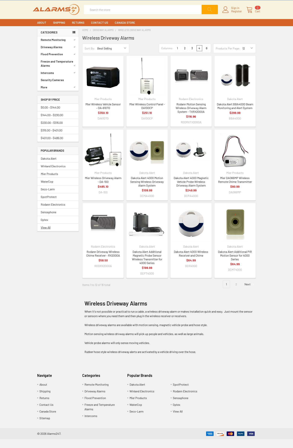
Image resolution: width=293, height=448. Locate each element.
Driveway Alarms (59, 56)
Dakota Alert (48, 167)
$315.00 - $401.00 (51, 139)
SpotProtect (49, 205)
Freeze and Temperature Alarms (59, 72)
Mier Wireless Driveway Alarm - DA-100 (103, 188)
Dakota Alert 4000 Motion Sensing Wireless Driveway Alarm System (147, 190)
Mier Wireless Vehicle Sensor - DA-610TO (103, 114)
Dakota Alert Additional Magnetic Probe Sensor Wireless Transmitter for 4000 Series (147, 266)
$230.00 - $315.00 (52, 131)
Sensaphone (48, 221)
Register (232, 15)
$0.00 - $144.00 (50, 116)
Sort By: (90, 57)
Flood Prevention (59, 63)
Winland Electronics (53, 175)
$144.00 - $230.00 (52, 124)
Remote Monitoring (59, 48)
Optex (44, 228)
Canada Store (125, 31)
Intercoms (59, 81)
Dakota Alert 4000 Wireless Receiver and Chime (191, 262)
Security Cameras (52, 88)
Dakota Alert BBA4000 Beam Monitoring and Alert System (235, 114)
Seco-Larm (48, 198)
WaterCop (47, 190)
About (41, 31)
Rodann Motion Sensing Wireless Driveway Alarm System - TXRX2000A (191, 116)
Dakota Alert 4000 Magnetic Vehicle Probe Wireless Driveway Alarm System (191, 190)
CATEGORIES (49, 41)
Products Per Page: (228, 57)
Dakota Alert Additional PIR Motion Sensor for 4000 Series (235, 264)
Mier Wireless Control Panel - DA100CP (147, 114)
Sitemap (44, 427)
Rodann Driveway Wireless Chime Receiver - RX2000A (103, 262)
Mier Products (49, 183)
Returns (78, 31)
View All (45, 236)
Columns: (167, 57)
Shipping (59, 31)
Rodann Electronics (53, 213)
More (59, 96)
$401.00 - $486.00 (52, 147)
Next (249, 293)
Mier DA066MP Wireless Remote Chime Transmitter (235, 188)
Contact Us (99, 31)
